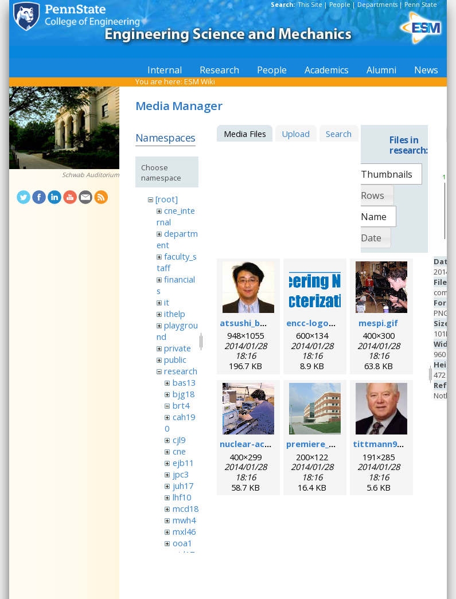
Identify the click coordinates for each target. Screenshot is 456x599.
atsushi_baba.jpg (255, 322)
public (175, 359)
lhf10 (182, 497)
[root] (166, 199)
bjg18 (183, 394)
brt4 (181, 405)
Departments (377, 5)
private (177, 348)
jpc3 (181, 474)
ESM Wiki (199, 81)
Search (339, 133)
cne (179, 451)
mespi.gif (378, 322)
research (180, 371)
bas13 (184, 382)
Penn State (420, 5)
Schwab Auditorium (90, 175)
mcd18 (185, 508)
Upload (296, 133)
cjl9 (179, 439)
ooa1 (182, 543)
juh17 (183, 485)
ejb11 (183, 462)
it (166, 302)
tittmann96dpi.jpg (391, 443)
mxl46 (184, 531)
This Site (310, 5)
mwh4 (184, 520)
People (339, 5)
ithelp (174, 313)
